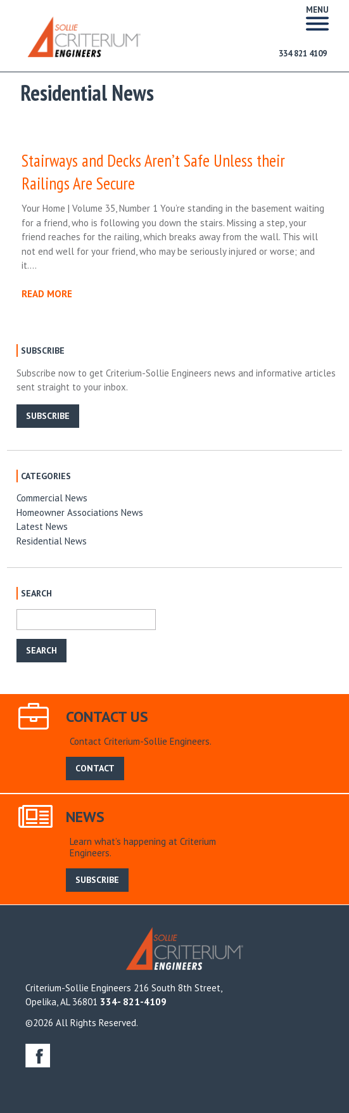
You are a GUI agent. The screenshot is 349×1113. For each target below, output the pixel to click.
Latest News (42, 526)
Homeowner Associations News (79, 512)
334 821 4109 (303, 53)
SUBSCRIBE (48, 415)
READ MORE (47, 294)
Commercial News (51, 498)
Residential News (51, 541)
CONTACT (95, 768)
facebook (37, 1055)
